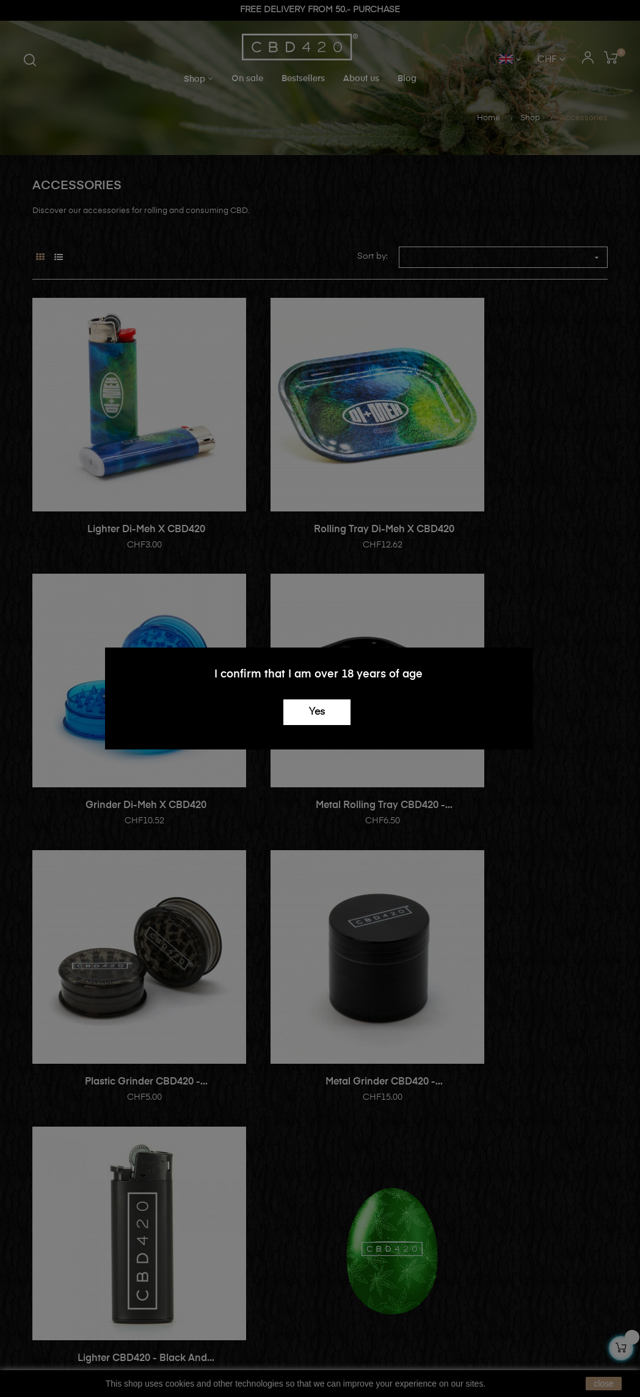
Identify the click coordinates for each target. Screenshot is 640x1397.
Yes (317, 712)
